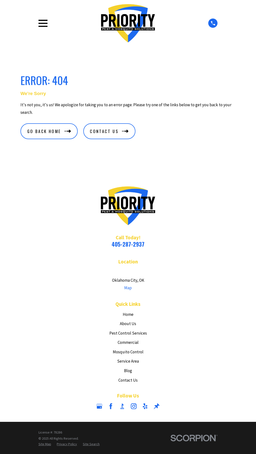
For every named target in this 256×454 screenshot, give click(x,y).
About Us (128, 323)
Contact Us (128, 380)
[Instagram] (134, 406)
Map (128, 287)
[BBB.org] (122, 406)
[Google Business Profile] (99, 406)
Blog (128, 370)
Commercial (128, 342)
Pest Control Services (128, 333)
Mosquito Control (128, 352)
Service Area (128, 361)
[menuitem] (44, 444)
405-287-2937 (128, 244)
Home (128, 314)
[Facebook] (111, 406)
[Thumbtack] (157, 406)
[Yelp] (145, 406)
